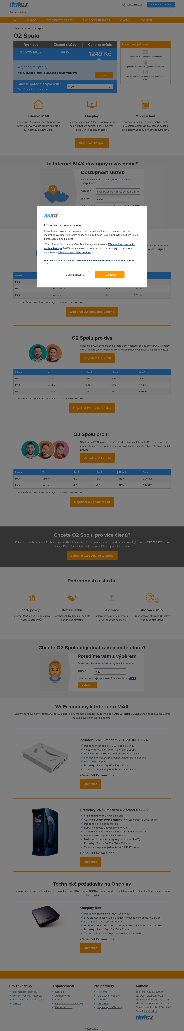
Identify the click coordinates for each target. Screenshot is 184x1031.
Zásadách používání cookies (74, 252)
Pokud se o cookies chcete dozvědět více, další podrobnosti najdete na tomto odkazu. (89, 262)
